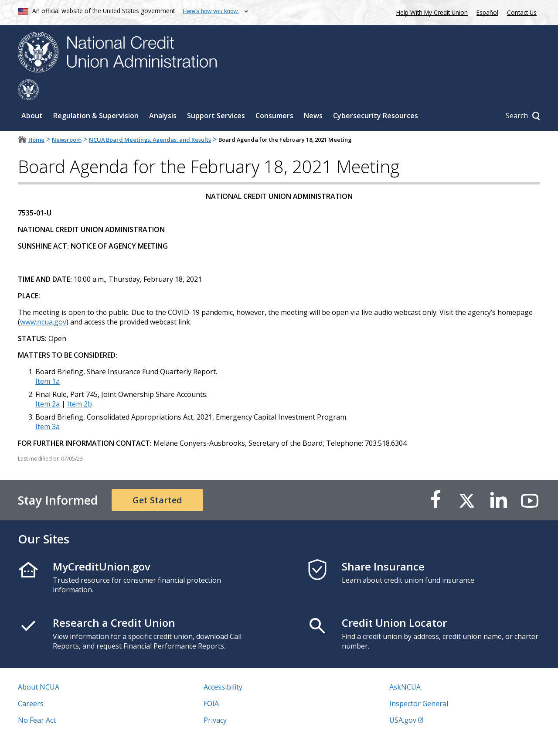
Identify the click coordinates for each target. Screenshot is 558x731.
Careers (31, 682)
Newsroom (67, 119)
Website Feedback (233, 716)
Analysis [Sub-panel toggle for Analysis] (163, 94)
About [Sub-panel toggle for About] (32, 94)
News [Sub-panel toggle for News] (313, 94)
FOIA (211, 682)
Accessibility (223, 666)
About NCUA (38, 666)
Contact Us (522, 12)
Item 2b (79, 383)
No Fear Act (37, 699)
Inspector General (418, 682)
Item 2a (47, 383)
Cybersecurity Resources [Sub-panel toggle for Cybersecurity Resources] (375, 94)
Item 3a (47, 405)
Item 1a (47, 360)
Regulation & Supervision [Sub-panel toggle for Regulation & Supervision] (96, 94)
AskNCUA (405, 666)
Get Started (157, 479)
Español (487, 12)
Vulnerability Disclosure (56, 716)
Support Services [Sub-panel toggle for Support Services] (216, 94)
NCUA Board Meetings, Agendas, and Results (150, 119)
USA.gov (402, 699)
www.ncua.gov (43, 301)
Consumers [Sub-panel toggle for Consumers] (274, 94)
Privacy (215, 699)
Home (36, 119)
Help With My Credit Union (430, 12)
